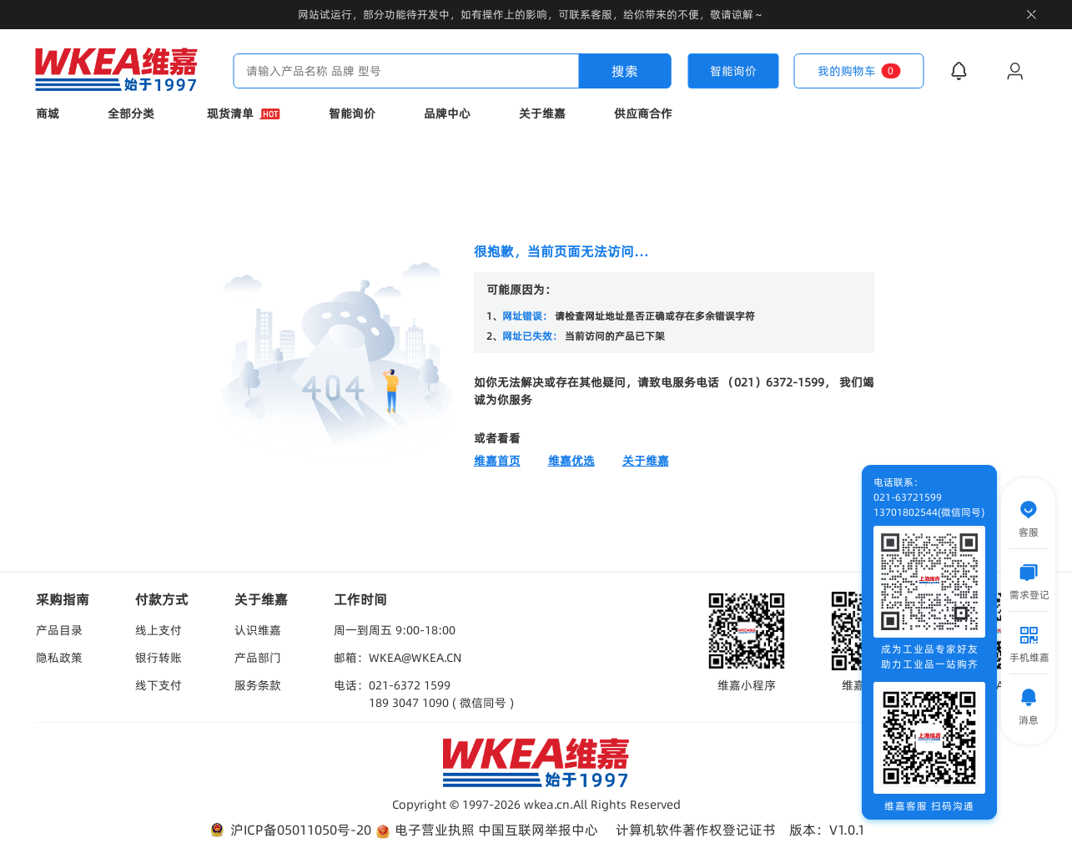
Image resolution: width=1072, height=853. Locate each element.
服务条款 (257, 685)
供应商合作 (643, 113)
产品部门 (257, 657)
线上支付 (158, 630)
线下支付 (158, 685)
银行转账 (158, 657)
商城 (47, 113)
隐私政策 (59, 657)
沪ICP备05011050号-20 (289, 830)
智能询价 (352, 113)
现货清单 (243, 113)
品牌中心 (447, 113)
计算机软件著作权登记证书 (696, 829)
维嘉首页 (497, 460)
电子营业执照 (425, 830)
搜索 (624, 71)
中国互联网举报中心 (538, 829)
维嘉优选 (571, 460)
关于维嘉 (542, 113)
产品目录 (59, 630)
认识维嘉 (257, 630)
